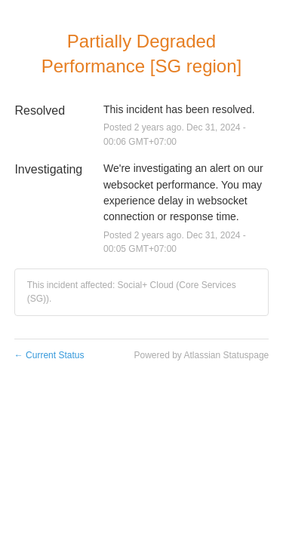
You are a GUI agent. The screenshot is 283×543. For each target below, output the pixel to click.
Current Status (49, 355)
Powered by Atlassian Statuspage (201, 355)
